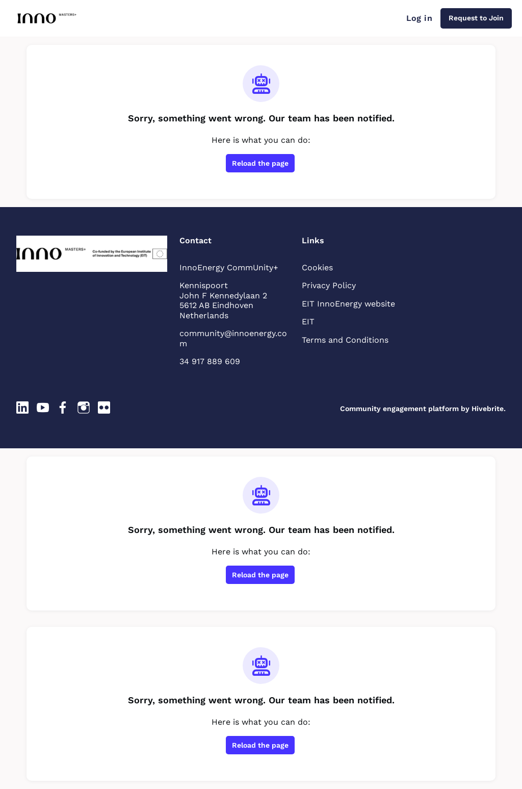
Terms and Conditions (345, 340)
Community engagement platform (399, 408)
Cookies (317, 267)
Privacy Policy (329, 285)
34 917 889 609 (209, 361)
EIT (308, 321)
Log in (419, 18)
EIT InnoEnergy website (348, 304)
